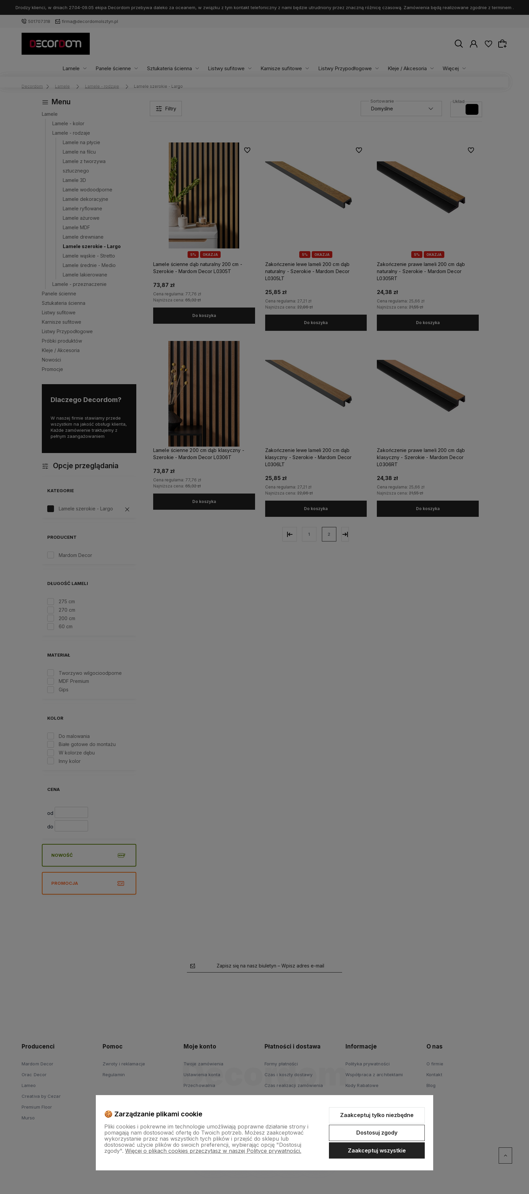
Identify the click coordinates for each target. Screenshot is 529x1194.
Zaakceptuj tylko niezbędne (377, 1115)
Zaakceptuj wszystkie (377, 1150)
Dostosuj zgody (376, 1132)
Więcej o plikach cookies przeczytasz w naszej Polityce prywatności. (213, 1150)
